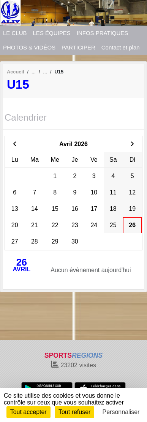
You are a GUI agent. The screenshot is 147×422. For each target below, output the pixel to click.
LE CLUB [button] (15, 33)
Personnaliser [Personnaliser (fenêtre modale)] (121, 412)
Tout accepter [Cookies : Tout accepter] (28, 412)
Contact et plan (120, 47)
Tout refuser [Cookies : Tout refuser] (74, 412)
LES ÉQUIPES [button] (52, 33)
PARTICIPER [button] (78, 47)
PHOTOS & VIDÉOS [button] (29, 47)
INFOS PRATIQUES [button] (102, 33)
